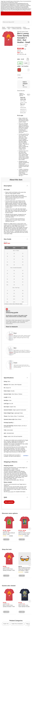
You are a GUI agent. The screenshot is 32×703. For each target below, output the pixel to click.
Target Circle (25, 9)
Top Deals (15, 8)
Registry (18, 9)
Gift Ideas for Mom (12, 1)
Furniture (5, 3)
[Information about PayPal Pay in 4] (23, 108)
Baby (21, 3)
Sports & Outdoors (16, 4)
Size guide (27, 59)
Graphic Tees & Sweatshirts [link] (17, 623)
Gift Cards (5, 6)
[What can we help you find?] (16, 22)
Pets (8, 6)
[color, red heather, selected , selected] (19, 70)
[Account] (24, 18)
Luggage (11, 4)
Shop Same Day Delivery (11, 9)
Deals (5, 7)
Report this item (21, 90)
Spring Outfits (21, 7)
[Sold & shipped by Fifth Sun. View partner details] (23, 84)
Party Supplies (26, 5)
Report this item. (25, 455)
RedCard (21, 9)
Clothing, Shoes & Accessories (22, 1)
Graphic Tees (26, 28)
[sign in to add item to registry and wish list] (28, 94)
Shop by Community (21, 6)
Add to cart (20, 77)
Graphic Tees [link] (6, 623)
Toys (21, 4)
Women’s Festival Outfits (8, 8)
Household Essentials (15, 3)
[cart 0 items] (28, 18)
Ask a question (9, 502)
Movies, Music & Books (8, 5)
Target (3, 27)
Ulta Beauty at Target (13, 6)
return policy (11, 491)
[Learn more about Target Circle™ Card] (23, 100)
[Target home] (16, 17)
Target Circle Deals (21, 8)
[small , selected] (20, 63)
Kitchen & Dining (7, 2)
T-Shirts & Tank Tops (17, 28)
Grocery (9, 3)
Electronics (24, 4)
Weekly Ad (27, 8)
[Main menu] (4, 18)
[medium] (26, 63)
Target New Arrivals (5, 1)
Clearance (8, 7)
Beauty (23, 3)
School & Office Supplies (18, 5)
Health (4, 4)
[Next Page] (28, 63)
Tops (9, 28)
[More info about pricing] (28, 51)
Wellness (7, 4)
